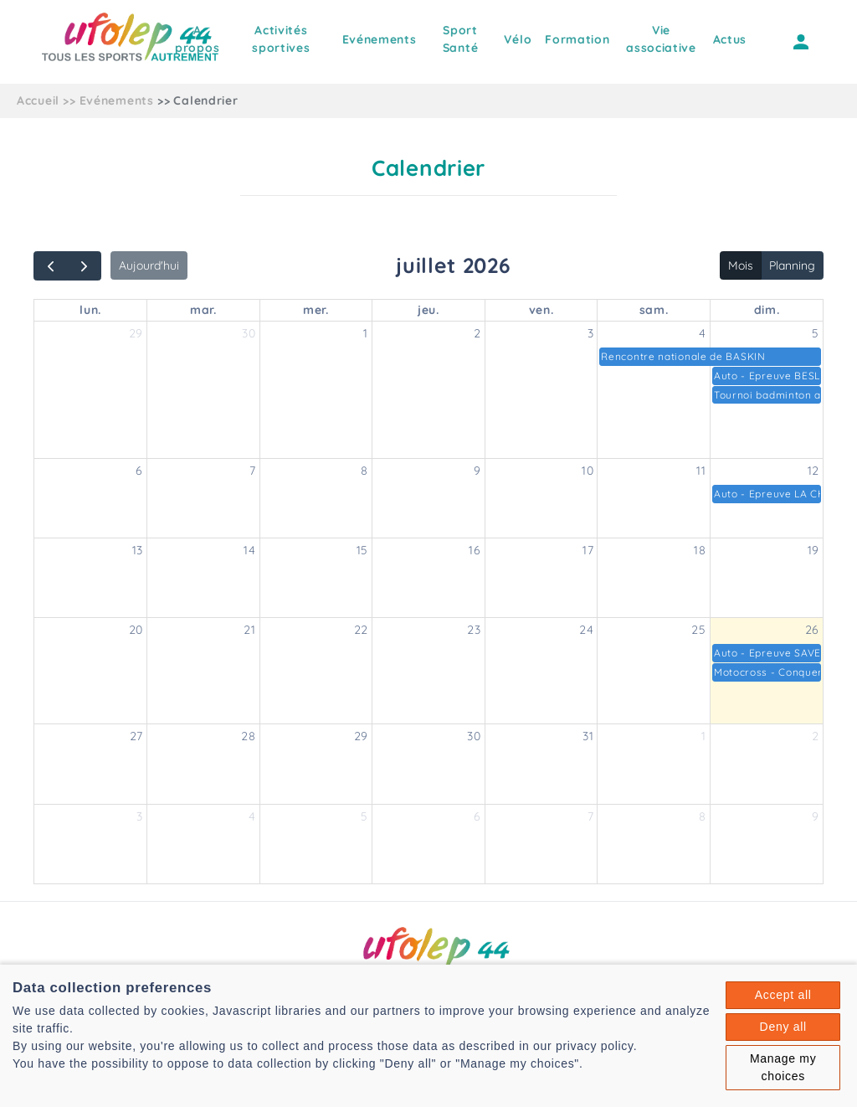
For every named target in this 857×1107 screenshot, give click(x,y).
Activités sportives (281, 39)
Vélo (517, 39)
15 (362, 550)
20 (136, 629)
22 (361, 629)
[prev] (50, 266)
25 (698, 629)
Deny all (783, 1026)
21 (249, 629)
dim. (767, 309)
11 (701, 470)
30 (248, 333)
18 (700, 550)
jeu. (428, 309)
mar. (203, 309)
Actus (730, 39)
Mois (740, 265)
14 (249, 550)
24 (586, 629)
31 (587, 736)
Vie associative (661, 39)
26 (812, 629)
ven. (541, 309)
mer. (316, 309)
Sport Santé (461, 39)
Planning (792, 265)
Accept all (783, 994)
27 (136, 736)
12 (813, 470)
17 (587, 550)
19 (813, 550)
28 (248, 736)
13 (137, 550)
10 (587, 470)
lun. (90, 309)
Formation (577, 39)
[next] (84, 266)
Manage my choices (783, 1067)
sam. (654, 309)
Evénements (379, 39)
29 (136, 333)
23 (473, 629)
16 (474, 550)
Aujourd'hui (149, 265)
